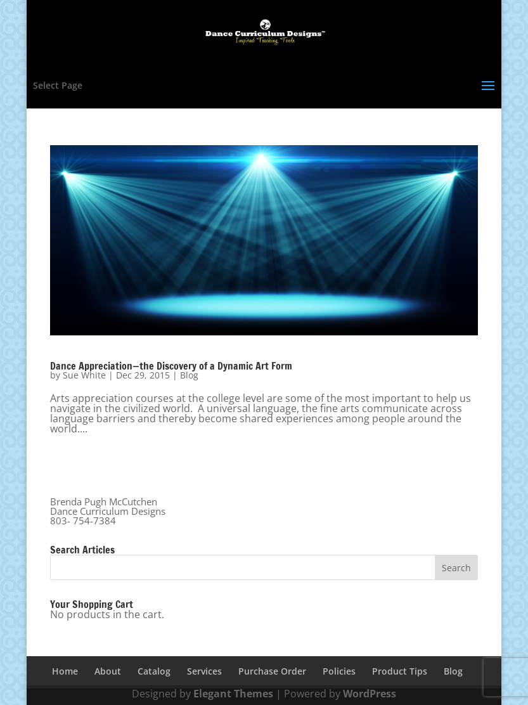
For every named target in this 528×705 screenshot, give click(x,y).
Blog (189, 375)
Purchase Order (272, 671)
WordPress (369, 694)
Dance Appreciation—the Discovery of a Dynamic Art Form (171, 366)
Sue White (84, 375)
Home (65, 671)
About (107, 671)
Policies (339, 671)
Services (204, 671)
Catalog (154, 671)
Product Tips (399, 671)
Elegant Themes (233, 694)
